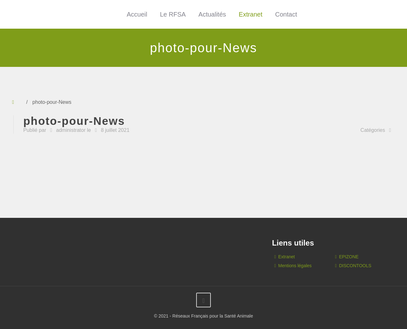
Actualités (212, 14)
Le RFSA (173, 14)
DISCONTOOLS (355, 265)
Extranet (250, 14)
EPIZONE (348, 256)
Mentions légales (295, 265)
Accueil (137, 14)
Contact (286, 14)
